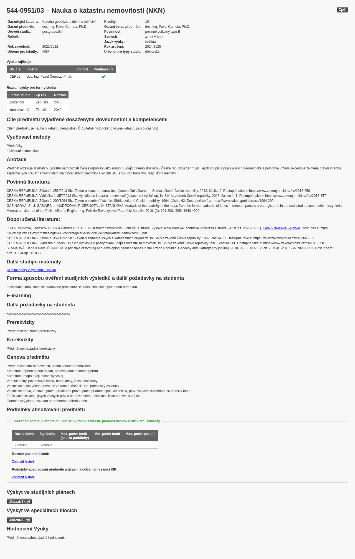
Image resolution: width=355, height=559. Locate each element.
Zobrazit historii (23, 462)
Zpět (342, 9)
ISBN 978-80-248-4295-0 (281, 228)
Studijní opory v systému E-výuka (31, 270)
